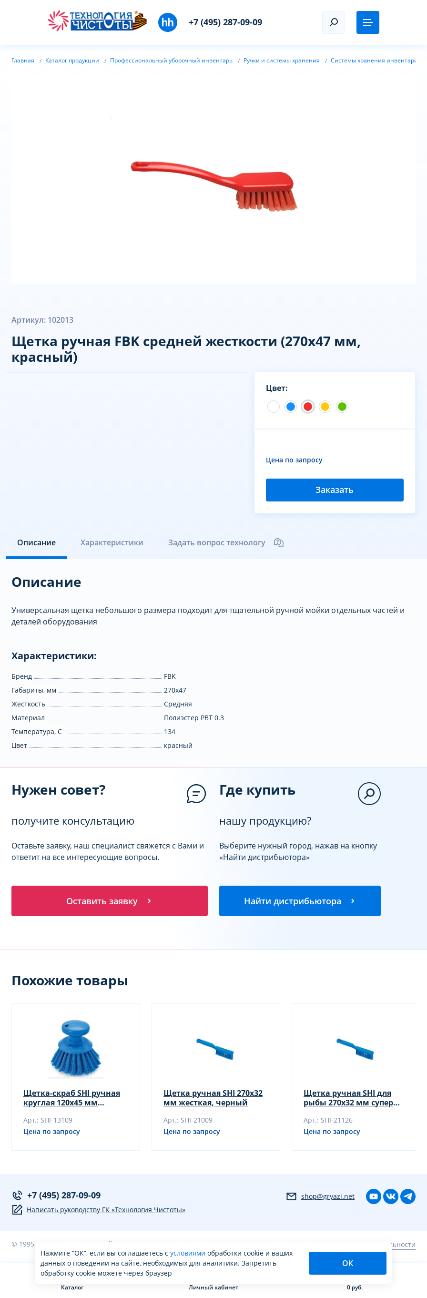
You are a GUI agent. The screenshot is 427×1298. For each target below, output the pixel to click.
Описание (36, 542)
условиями (188, 1252)
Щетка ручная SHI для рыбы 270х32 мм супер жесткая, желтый (348, 1097)
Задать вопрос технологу (226, 542)
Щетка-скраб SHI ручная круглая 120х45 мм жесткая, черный (71, 1097)
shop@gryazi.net (320, 1196)
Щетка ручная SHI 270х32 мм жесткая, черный (213, 1097)
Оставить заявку (109, 901)
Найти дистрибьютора (300, 901)
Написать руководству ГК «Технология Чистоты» (98, 1210)
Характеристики (112, 542)
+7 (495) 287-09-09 (225, 22)
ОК (347, 1263)
